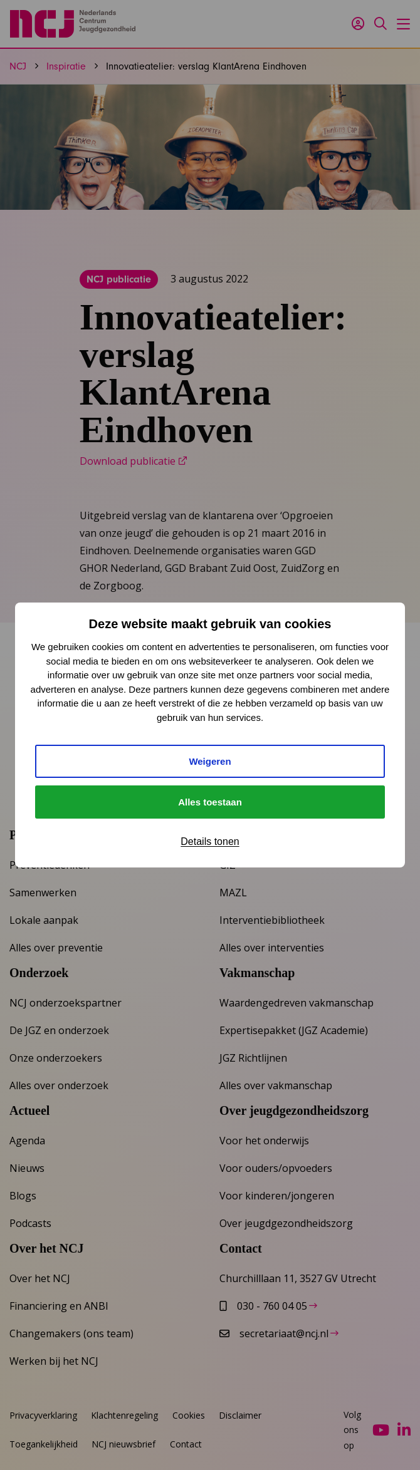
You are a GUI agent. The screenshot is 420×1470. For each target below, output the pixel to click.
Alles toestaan (210, 802)
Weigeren (210, 761)
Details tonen (210, 841)
